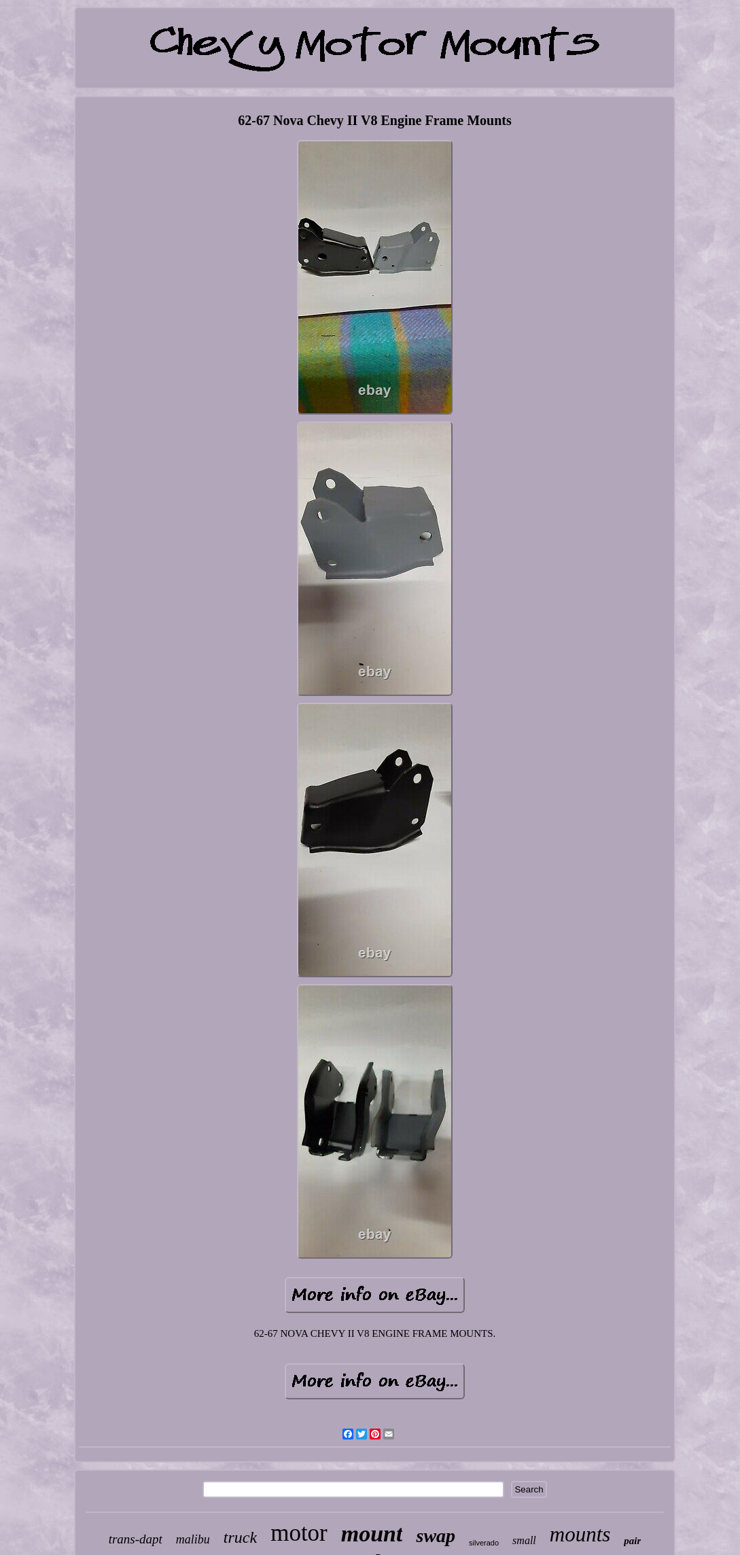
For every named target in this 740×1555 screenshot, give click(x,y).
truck (240, 1537)
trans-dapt (135, 1539)
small (524, 1540)
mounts (580, 1534)
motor (299, 1533)
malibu (193, 1539)
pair (632, 1540)
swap (435, 1535)
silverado (484, 1543)
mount (372, 1533)
